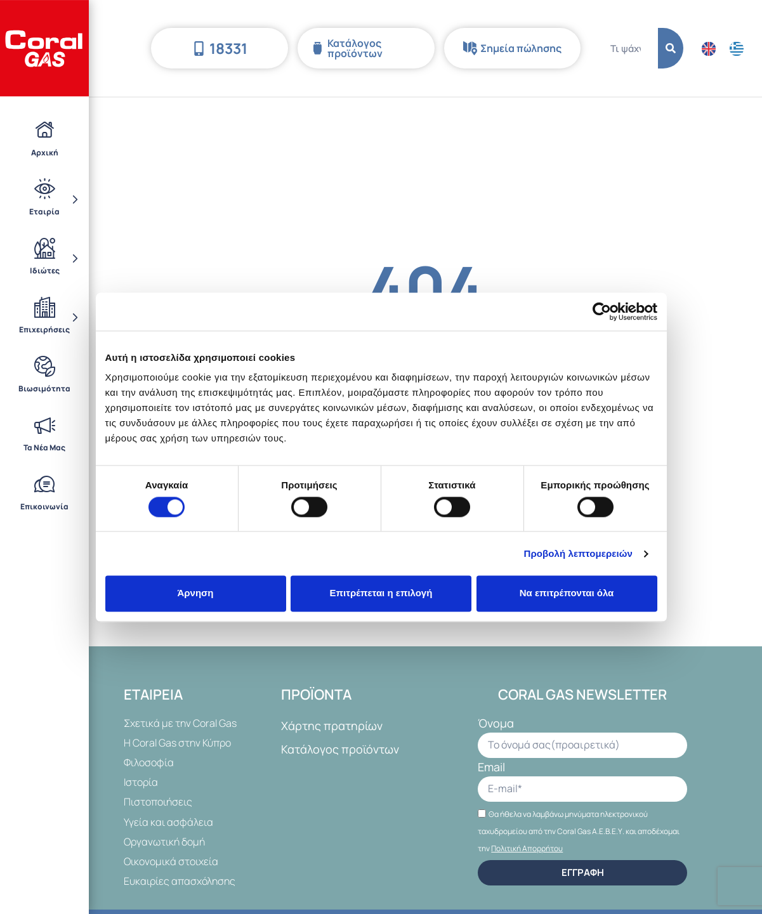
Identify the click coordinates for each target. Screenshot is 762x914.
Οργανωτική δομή (164, 842)
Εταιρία (44, 198)
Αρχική (44, 138)
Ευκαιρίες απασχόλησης (179, 881)
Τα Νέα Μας (44, 434)
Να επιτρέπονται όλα (567, 593)
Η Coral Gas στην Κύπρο (177, 743)
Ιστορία (141, 782)
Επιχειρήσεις (44, 317)
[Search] (670, 48)
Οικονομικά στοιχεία (171, 861)
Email (491, 767)
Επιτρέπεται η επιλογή (381, 593)
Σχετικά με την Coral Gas (180, 723)
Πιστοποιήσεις (158, 802)
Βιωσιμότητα (44, 375)
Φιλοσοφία (149, 762)
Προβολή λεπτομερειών (578, 553)
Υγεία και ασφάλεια (168, 822)
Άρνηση (195, 593)
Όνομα (496, 724)
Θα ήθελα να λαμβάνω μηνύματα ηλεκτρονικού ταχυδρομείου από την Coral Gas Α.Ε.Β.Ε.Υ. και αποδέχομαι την (579, 831)
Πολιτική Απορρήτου (527, 848)
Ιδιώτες (45, 258)
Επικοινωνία (44, 493)
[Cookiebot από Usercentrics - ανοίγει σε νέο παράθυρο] (601, 311)
